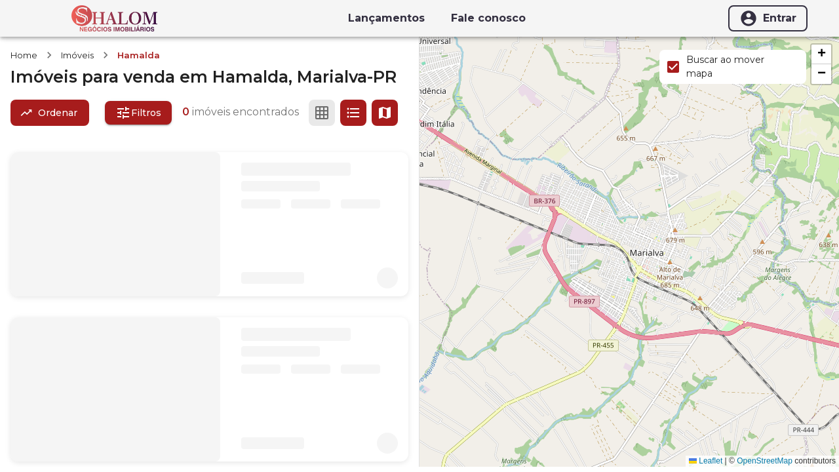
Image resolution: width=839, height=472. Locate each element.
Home (23, 55)
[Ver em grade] (322, 113)
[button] (821, 54)
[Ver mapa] (385, 113)
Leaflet (705, 460)
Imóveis (77, 55)
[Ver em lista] (353, 113)
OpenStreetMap (764, 460)
